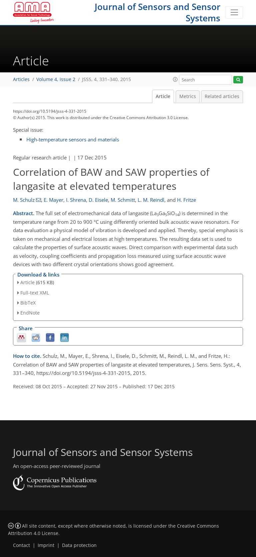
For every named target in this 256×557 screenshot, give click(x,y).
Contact (21, 545)
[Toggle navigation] (234, 12)
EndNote (30, 313)
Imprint (46, 545)
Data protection (79, 545)
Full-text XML (34, 293)
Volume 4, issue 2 (55, 79)
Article (163, 96)
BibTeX (28, 303)
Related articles (222, 96)
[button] (175, 79)
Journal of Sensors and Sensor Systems (157, 12)
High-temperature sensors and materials (72, 139)
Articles (21, 79)
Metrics (187, 96)
